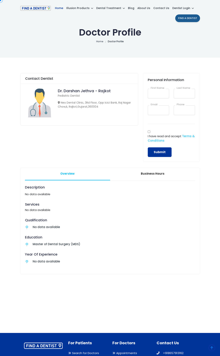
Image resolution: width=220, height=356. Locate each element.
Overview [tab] (67, 174)
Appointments (126, 353)
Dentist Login (183, 8)
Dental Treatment (110, 8)
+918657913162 (170, 353)
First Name (157, 88)
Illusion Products (79, 8)
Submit (160, 152)
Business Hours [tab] (152, 174)
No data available (46, 227)
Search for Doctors (85, 353)
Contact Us (161, 8)
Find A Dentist (187, 18)
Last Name (183, 88)
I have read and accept (171, 138)
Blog (131, 8)
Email (154, 104)
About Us (143, 8)
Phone (180, 104)
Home (59, 8)
